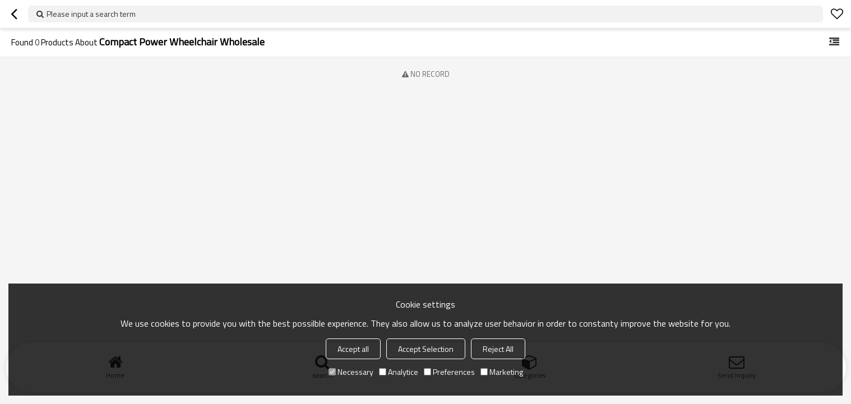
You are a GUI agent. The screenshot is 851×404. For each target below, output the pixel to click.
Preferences (449, 372)
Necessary (351, 372)
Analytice (398, 372)
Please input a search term (91, 14)
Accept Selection (426, 349)
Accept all (353, 349)
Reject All (498, 349)
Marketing (501, 372)
